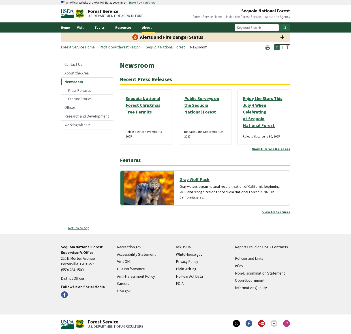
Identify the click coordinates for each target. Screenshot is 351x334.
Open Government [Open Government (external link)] (250, 280)
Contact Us (73, 64)
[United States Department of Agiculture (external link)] (68, 13)
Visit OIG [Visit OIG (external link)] (124, 261)
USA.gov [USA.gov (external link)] (124, 290)
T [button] (277, 47)
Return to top (78, 228)
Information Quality (251, 287)
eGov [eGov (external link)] (239, 265)
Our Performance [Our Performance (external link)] (131, 268)
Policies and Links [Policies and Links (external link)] (249, 258)
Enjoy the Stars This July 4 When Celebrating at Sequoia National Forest (262, 112)
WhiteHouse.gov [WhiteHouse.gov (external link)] (189, 254)
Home (65, 27)
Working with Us (77, 124)
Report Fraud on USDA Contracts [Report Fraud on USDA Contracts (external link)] (261, 246)
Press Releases (79, 90)
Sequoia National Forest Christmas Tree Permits (143, 105)
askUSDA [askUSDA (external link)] (183, 246)
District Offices (73, 278)
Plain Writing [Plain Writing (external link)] (186, 268)
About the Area (76, 73)
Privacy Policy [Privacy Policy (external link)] (187, 261)
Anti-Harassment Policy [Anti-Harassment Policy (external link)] (136, 276)
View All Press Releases (271, 149)
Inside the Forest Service (243, 16)
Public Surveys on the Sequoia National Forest (201, 105)
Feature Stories (80, 98)
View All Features (276, 212)
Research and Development (86, 116)
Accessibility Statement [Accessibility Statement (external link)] (136, 254)
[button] (267, 47)
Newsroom (73, 81)
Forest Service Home (207, 16)
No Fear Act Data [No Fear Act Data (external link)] (189, 276)
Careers (123, 283)
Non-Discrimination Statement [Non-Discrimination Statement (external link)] (260, 273)
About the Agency (277, 16)
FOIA (180, 283)
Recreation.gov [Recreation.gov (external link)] (129, 246)
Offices (69, 107)
